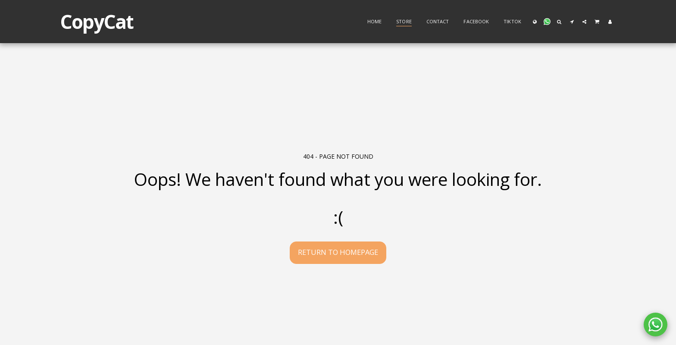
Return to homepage (338, 252)
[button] (547, 21)
